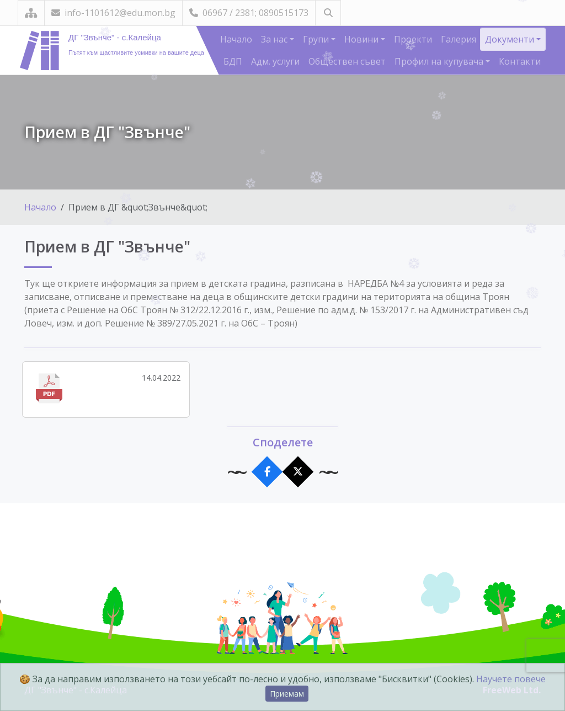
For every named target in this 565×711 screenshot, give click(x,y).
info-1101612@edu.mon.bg (113, 13)
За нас (275, 39)
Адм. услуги (275, 61)
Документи (510, 39)
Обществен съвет (347, 61)
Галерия (458, 39)
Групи (317, 39)
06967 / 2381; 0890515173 (248, 13)
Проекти (413, 39)
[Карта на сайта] (31, 13)
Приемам (287, 693)
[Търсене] (328, 13)
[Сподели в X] (298, 472)
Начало (236, 39)
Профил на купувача (440, 61)
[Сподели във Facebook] (267, 472)
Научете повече (511, 679)
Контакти (520, 61)
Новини (362, 39)
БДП (232, 61)
